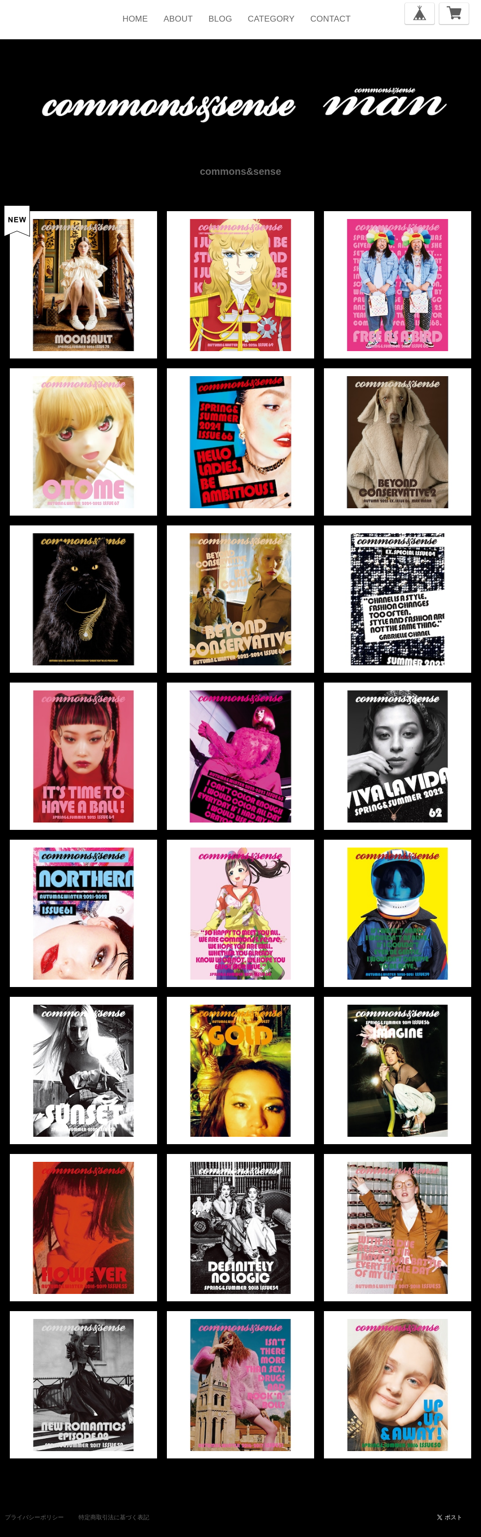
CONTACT (330, 19)
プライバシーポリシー (34, 1517)
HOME (135, 19)
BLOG (220, 19)
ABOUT (178, 19)
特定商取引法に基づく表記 (114, 1517)
